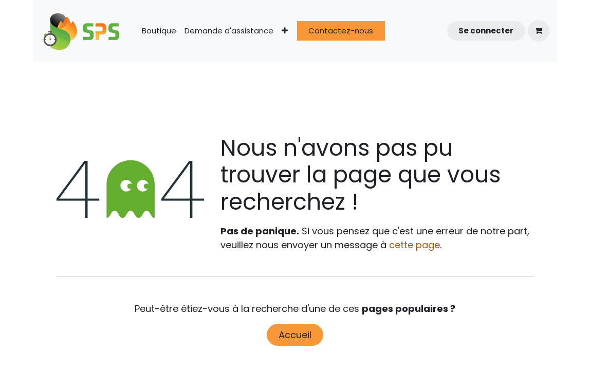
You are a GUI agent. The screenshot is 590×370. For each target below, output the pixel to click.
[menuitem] (159, 31)
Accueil (295, 334)
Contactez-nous (340, 30)
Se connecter (485, 30)
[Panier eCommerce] (538, 31)
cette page (414, 244)
